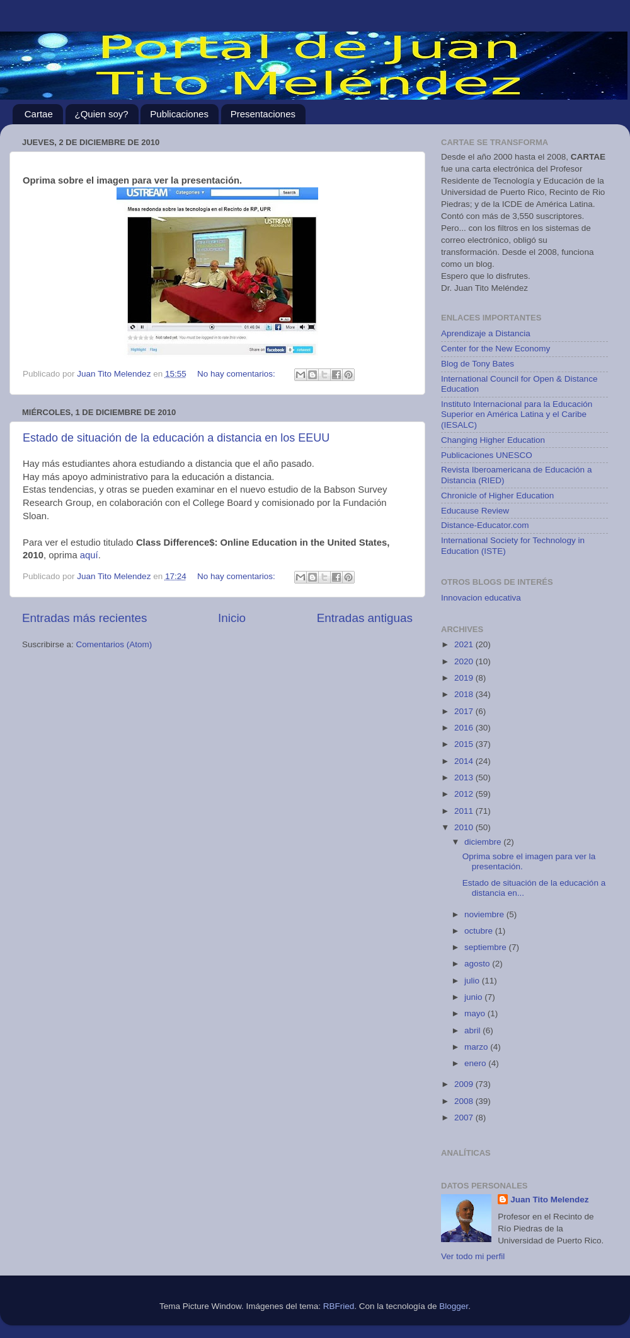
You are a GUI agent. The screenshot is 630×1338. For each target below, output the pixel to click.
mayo (476, 1013)
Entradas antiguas (365, 618)
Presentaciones (263, 114)
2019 (465, 678)
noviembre (485, 914)
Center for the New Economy (495, 348)
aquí (89, 555)
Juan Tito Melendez (549, 1199)
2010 (465, 827)
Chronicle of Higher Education (497, 495)
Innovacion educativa (481, 597)
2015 (465, 744)
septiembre (486, 947)
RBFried (339, 1306)
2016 (465, 727)
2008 (465, 1101)
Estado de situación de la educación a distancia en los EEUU (176, 437)
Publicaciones (179, 114)
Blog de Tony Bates (477, 363)
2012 (465, 794)
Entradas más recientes (84, 618)
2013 (465, 777)
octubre (479, 931)
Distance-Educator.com (485, 525)
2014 (465, 761)
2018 (465, 694)
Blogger (453, 1306)
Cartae (39, 114)
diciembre (483, 842)
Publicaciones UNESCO (486, 455)
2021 (465, 644)
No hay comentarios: (237, 374)
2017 (465, 711)
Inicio (232, 618)
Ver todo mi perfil (473, 1256)
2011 (465, 811)
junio (474, 997)
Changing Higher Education (493, 440)
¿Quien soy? (102, 114)
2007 (465, 1117)
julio (473, 980)
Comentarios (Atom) (114, 644)
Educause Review (475, 510)
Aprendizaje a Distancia (485, 333)
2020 (465, 661)
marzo (477, 1047)
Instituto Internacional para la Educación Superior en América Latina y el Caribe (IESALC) (516, 414)
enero (476, 1063)
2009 (465, 1084)
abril (473, 1030)
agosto (478, 963)
